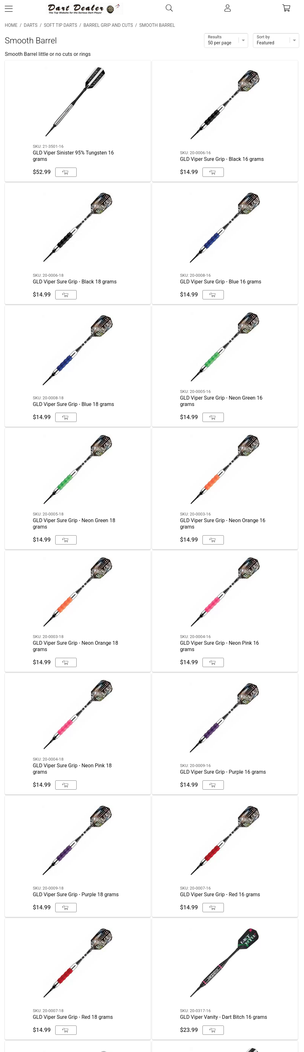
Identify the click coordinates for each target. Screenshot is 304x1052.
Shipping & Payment (152, 969)
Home (11, 25)
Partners (152, 1018)
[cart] (286, 8)
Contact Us (152, 953)
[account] (227, 8)
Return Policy (152, 1002)
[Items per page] (226, 40)
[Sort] (276, 40)
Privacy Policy (152, 985)
